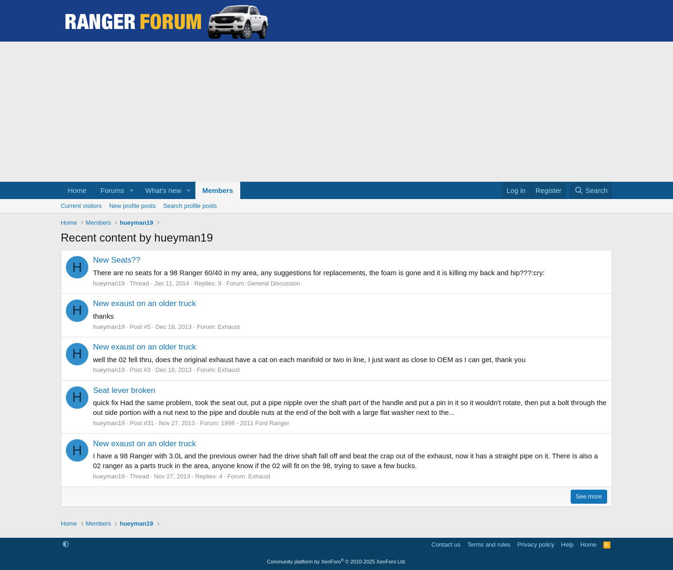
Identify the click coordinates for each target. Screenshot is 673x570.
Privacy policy (535, 544)
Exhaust (229, 326)
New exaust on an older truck (144, 303)
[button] (131, 190)
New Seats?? (116, 260)
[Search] (591, 190)
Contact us (445, 544)
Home (77, 190)
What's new (163, 190)
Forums (112, 190)
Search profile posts (190, 205)
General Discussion (273, 283)
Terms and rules (488, 544)
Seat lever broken (124, 390)
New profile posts (132, 205)
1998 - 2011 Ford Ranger (255, 423)
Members (217, 190)
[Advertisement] (336, 111)
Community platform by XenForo (336, 561)
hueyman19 (109, 283)
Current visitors (81, 205)
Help (567, 544)
